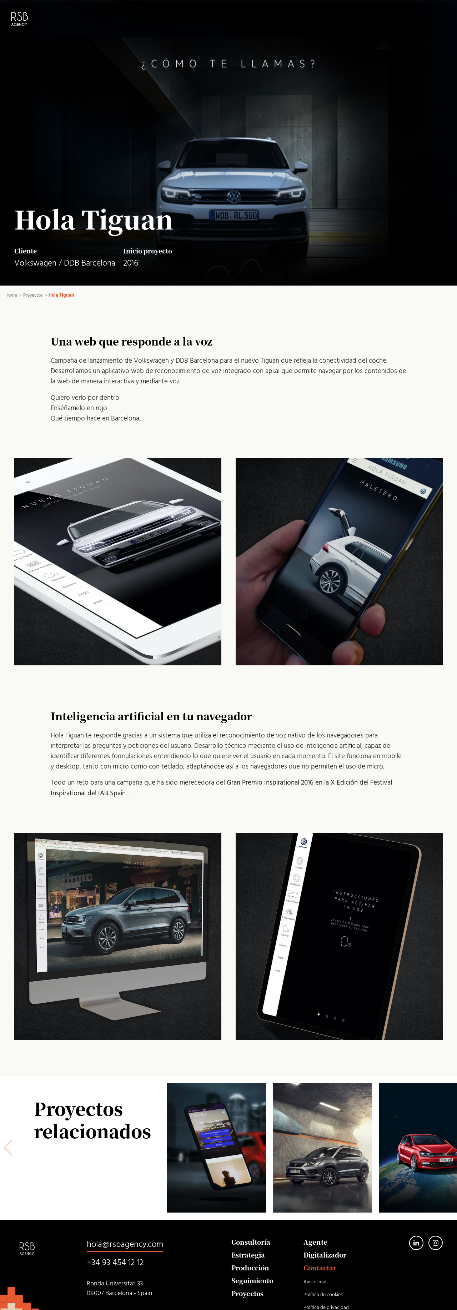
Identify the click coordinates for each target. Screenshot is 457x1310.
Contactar (319, 1267)
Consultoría (250, 1241)
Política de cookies (323, 1295)
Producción (250, 1267)
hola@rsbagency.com (125, 1244)
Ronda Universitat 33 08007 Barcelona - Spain (119, 1289)
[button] (448, 1147)
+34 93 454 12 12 (115, 1263)
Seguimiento (252, 1280)
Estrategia (248, 1254)
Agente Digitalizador (324, 1248)
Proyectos (247, 1293)
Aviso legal (314, 1282)
